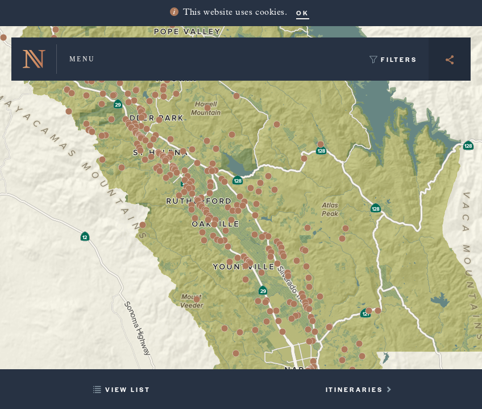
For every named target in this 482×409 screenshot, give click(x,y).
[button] (270, 311)
